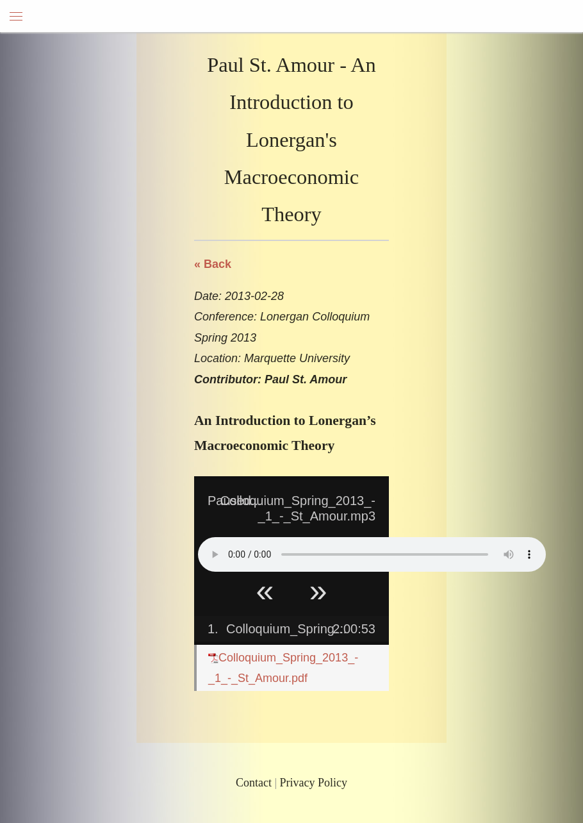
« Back (212, 264)
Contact (254, 782)
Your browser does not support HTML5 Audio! (372, 554)
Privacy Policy (314, 782)
